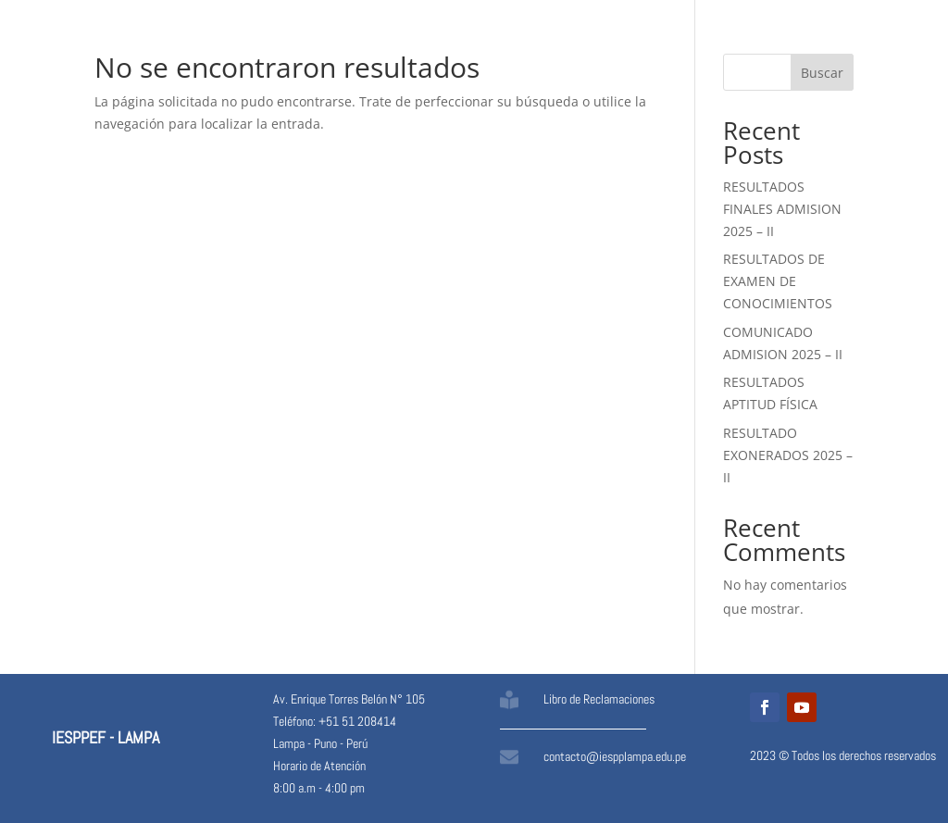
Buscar (822, 72)
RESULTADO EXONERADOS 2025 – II (788, 455)
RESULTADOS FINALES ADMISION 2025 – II (782, 209)
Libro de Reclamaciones (599, 699)
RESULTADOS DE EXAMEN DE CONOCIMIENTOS (777, 281)
